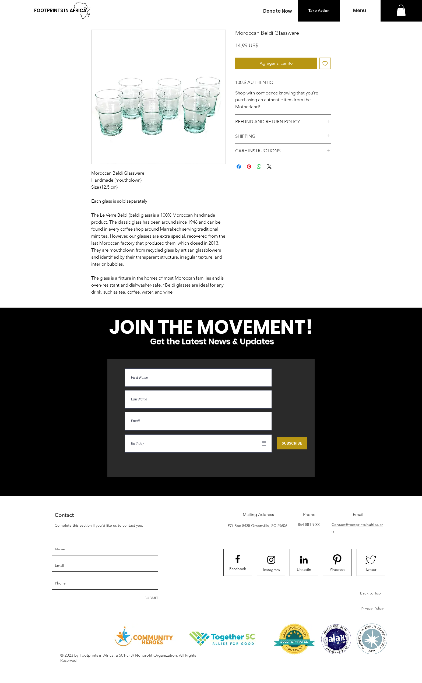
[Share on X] (269, 166)
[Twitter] (371, 569)
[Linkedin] (304, 569)
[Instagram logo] (271, 559)
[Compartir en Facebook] (238, 166)
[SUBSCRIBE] (292, 443)
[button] (277, 11)
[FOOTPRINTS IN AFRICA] (60, 10)
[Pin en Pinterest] (249, 166)
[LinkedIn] (303, 559)
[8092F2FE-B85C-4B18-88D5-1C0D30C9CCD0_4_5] (337, 559)
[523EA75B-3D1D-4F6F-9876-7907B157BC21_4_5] (370, 559)
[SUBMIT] (150, 598)
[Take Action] (319, 11)
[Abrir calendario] (264, 443)
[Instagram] (271, 569)
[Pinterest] (337, 569)
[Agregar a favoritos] (325, 63)
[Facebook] (238, 568)
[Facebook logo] (237, 559)
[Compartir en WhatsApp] (259, 166)
